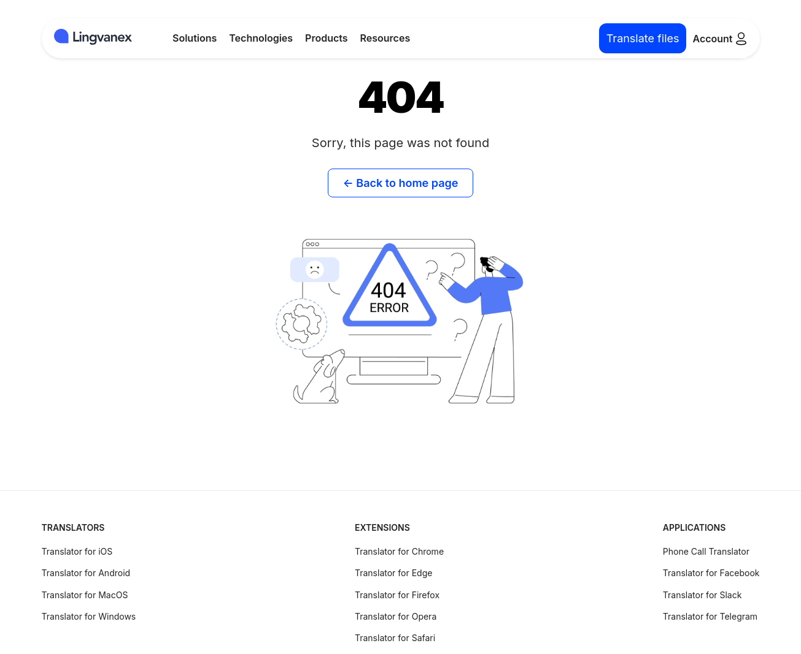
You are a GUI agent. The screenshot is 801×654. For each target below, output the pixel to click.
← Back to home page (401, 183)
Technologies (261, 38)
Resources (385, 38)
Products (326, 38)
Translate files (642, 38)
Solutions (194, 38)
